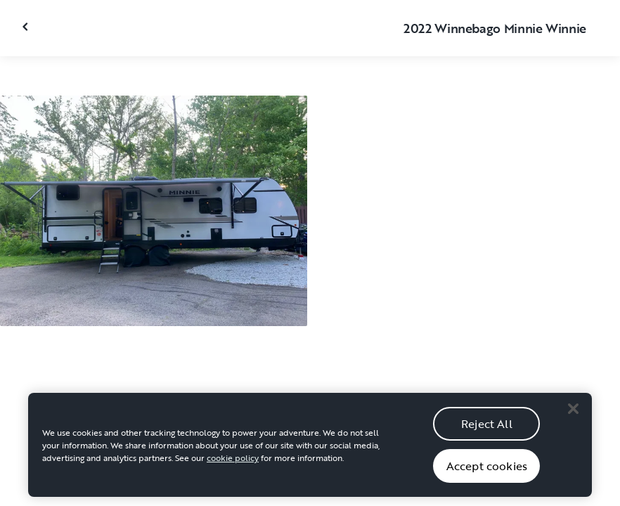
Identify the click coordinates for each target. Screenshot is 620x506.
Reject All (486, 428)
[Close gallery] (26, 26)
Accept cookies (486, 470)
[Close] (572, 412)
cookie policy (233, 461)
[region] (310, 449)
